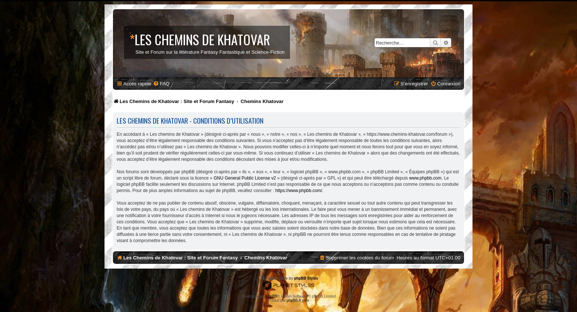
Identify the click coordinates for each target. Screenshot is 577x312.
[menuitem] (161, 83)
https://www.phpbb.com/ (298, 190)
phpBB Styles (306, 278)
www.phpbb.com (425, 178)
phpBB (271, 296)
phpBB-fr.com (298, 300)
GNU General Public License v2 (244, 178)
